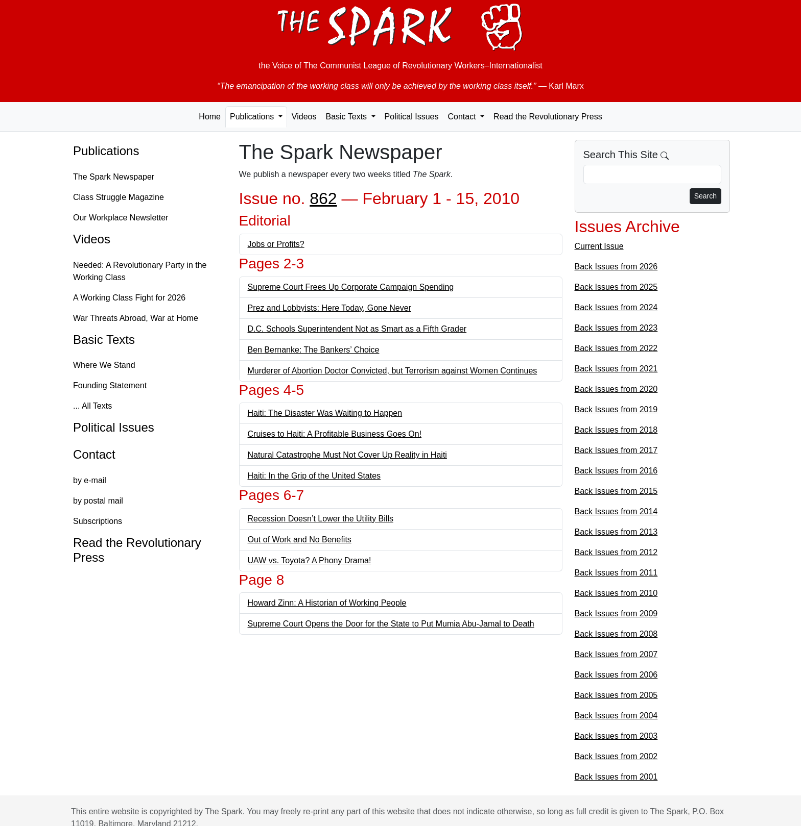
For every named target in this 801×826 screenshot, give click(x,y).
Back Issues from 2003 (616, 736)
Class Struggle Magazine (118, 197)
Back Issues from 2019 (616, 409)
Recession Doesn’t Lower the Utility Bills (320, 518)
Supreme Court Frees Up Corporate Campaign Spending (351, 287)
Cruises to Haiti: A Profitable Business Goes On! (335, 434)
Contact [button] (462, 116)
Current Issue (599, 246)
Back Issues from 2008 (616, 634)
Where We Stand (104, 365)
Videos (304, 116)
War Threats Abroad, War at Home (135, 318)
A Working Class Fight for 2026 (129, 297)
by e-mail (89, 480)
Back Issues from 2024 (616, 307)
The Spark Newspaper (113, 176)
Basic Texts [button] (347, 116)
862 (323, 198)
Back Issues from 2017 (616, 450)
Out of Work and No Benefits (299, 539)
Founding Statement (110, 385)
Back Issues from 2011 (616, 572)
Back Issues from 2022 (616, 348)
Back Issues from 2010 (616, 593)
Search (705, 196)
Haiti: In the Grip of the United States (314, 475)
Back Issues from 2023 (616, 327)
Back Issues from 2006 (616, 674)
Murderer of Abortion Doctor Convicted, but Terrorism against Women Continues (392, 370)
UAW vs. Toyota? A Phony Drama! (309, 560)
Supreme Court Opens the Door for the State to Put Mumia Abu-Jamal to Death (391, 623)
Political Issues (412, 116)
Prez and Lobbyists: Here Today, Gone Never (329, 308)
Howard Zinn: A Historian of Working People (327, 602)
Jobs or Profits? (276, 244)
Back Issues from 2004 (616, 715)
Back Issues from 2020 (616, 389)
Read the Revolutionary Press (547, 116)
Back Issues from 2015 (616, 491)
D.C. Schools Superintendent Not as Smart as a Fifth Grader (357, 328)
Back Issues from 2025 (616, 287)
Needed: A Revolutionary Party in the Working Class (140, 271)
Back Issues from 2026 (616, 266)
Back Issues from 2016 (616, 470)
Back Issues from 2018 (616, 429)
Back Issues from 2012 (616, 552)
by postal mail (98, 500)
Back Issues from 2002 (616, 756)
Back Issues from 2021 (616, 368)
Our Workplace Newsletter (120, 217)
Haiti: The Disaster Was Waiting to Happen (325, 413)
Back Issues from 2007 (616, 654)
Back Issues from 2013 (616, 532)
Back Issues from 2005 (616, 695)
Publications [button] (253, 116)
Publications (106, 151)
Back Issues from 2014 (616, 511)
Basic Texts (104, 339)
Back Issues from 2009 (616, 613)
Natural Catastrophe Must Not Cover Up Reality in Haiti (347, 454)
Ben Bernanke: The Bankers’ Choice (314, 349)
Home (210, 116)
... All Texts (92, 406)
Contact (94, 454)
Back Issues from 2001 (616, 776)
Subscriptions (97, 521)
